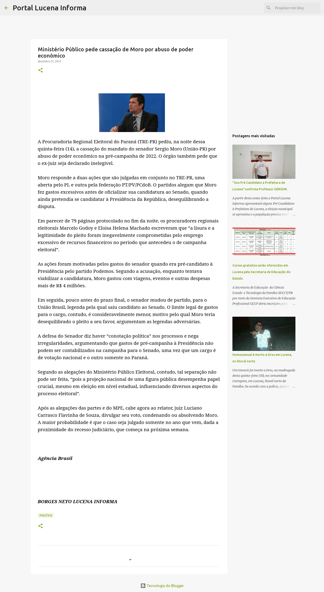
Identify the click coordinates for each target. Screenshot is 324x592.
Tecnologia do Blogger (162, 586)
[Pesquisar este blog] (296, 7)
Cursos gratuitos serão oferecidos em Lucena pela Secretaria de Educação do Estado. (261, 272)
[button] (40, 70)
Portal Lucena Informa (49, 8)
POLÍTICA (46, 515)
